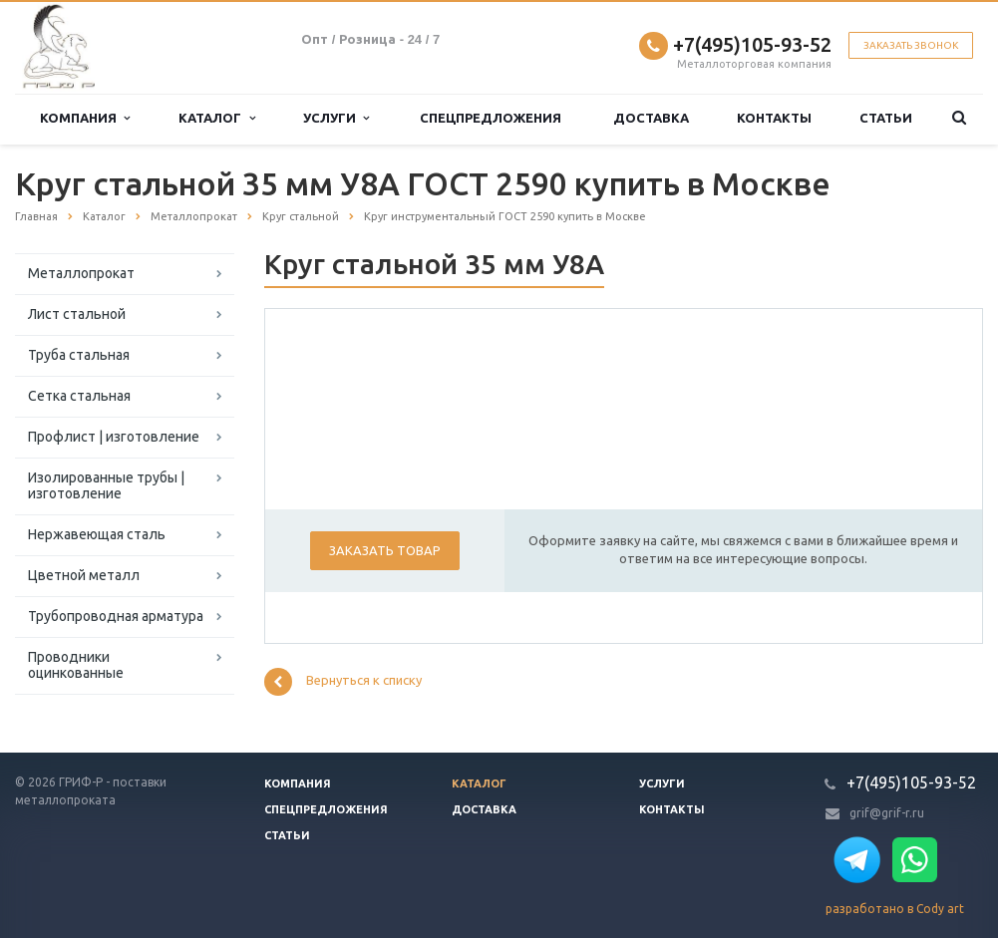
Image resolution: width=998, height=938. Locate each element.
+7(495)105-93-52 (752, 44)
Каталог (216, 118)
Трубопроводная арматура (115, 616)
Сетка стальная (79, 396)
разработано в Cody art (895, 908)
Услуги (336, 118)
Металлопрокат (81, 273)
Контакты (774, 118)
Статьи (885, 118)
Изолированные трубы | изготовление (106, 485)
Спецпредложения (490, 118)
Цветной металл (84, 575)
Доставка (651, 118)
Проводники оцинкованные (76, 665)
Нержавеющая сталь (97, 534)
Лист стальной (77, 314)
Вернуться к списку (343, 682)
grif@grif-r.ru (886, 812)
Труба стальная (79, 355)
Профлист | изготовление (113, 437)
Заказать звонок (910, 45)
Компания (85, 118)
